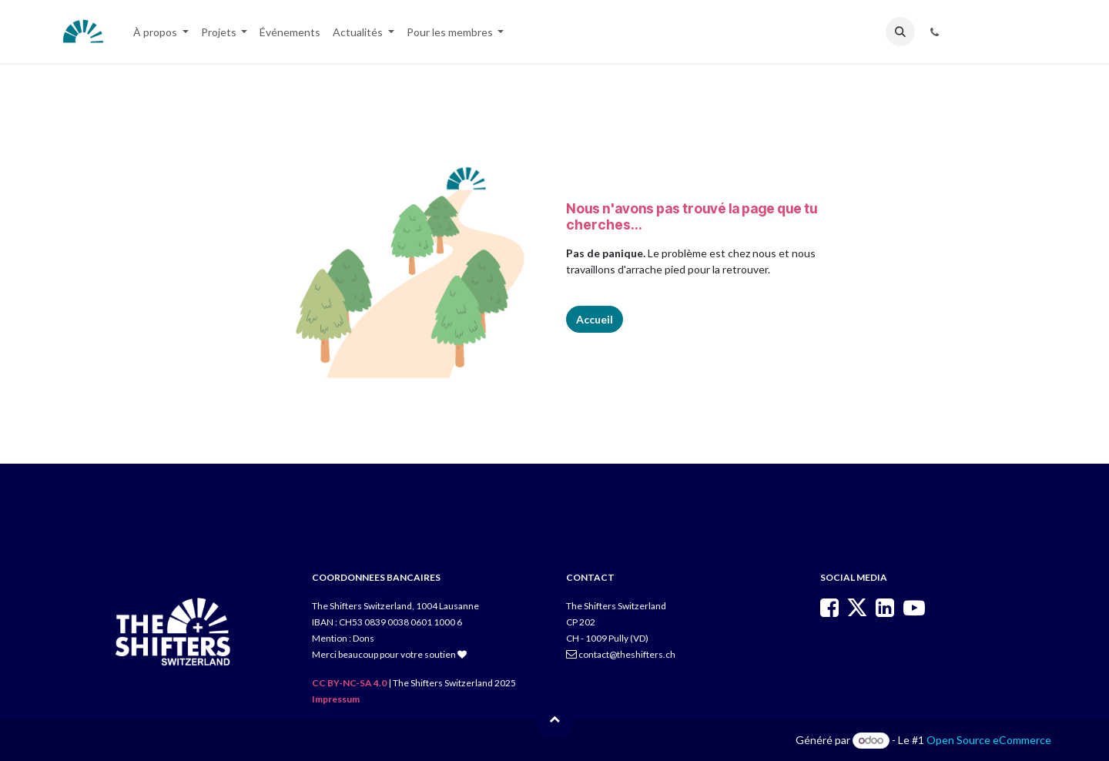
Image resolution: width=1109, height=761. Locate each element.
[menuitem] (161, 32)
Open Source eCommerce (988, 739)
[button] (900, 31)
